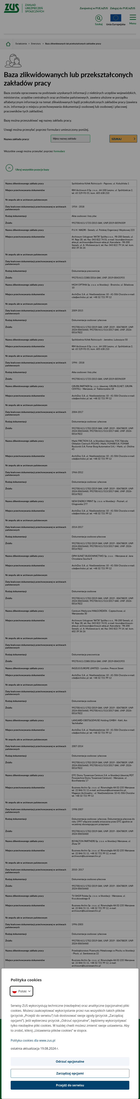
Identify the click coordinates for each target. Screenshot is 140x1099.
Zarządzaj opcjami (70, 1073)
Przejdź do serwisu (70, 1085)
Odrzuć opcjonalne (70, 1061)
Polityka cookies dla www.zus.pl (33, 1040)
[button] (21, 991)
